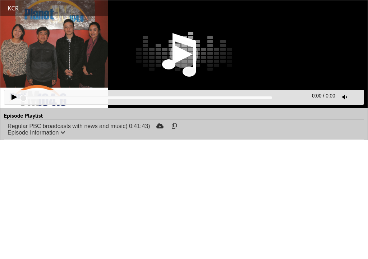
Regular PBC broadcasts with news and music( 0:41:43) (79, 126)
